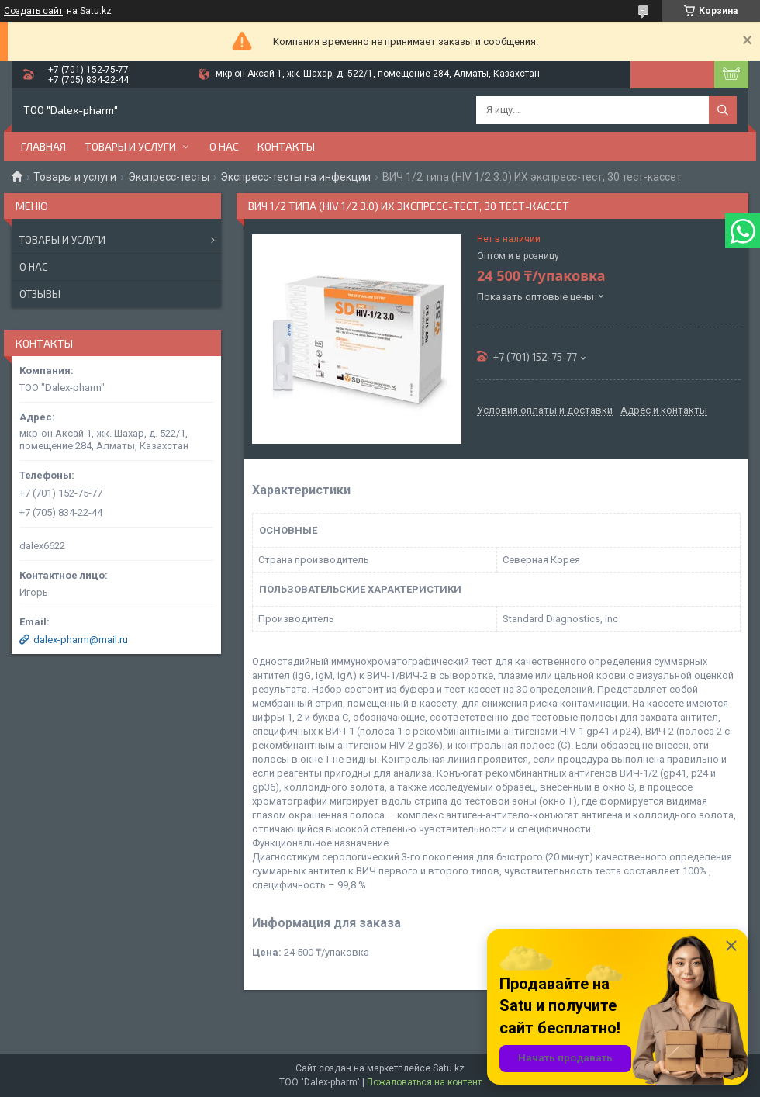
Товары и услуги (130, 146)
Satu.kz (449, 1068)
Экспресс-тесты (168, 177)
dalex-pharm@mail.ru (80, 639)
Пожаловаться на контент (424, 1082)
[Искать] (723, 110)
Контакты (286, 146)
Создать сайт (33, 10)
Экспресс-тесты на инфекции (295, 177)
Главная (43, 146)
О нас (224, 146)
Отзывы (39, 294)
